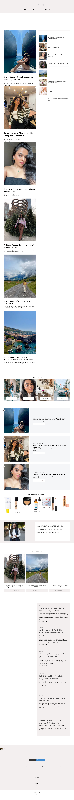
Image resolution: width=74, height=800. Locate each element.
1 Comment (41, 673)
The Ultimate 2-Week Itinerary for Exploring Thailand (18, 78)
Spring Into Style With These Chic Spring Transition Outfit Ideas (18, 134)
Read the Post (43, 621)
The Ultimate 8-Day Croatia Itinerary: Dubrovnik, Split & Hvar (18, 358)
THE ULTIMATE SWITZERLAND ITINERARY (58, 73)
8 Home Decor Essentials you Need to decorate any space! (57, 81)
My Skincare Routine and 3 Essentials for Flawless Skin (57, 90)
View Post (7, 85)
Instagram (37, 785)
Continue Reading (14, 590)
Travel (10, 74)
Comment (41, 605)
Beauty (35, 9)
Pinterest (37, 787)
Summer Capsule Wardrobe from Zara (59, 586)
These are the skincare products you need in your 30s (58, 55)
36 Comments (42, 695)
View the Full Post (38, 453)
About (25, 9)
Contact (37, 777)
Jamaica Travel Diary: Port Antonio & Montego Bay (50, 721)
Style (30, 9)
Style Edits (37, 794)
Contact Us (47, 9)
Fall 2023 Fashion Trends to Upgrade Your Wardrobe (58, 64)
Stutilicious (37, 5)
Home (37, 774)
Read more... (39, 536)
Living (41, 9)
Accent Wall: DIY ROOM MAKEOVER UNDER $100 (58, 99)
